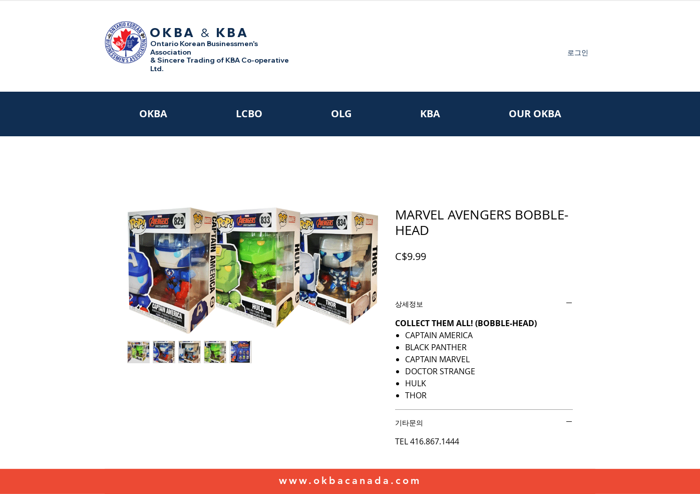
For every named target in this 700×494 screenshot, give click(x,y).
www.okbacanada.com (350, 480)
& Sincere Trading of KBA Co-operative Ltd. (219, 64)
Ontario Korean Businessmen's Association (204, 48)
